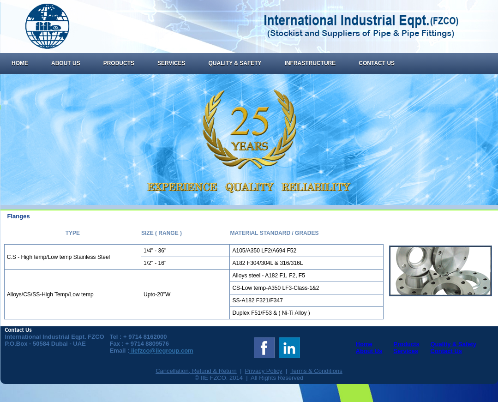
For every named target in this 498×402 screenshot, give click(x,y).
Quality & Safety (234, 63)
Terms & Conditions (316, 370)
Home (20, 63)
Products (118, 63)
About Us (65, 63)
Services (171, 63)
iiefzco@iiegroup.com (161, 350)
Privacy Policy (263, 370)
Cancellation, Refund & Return (196, 370)
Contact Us (377, 63)
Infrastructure (310, 63)
